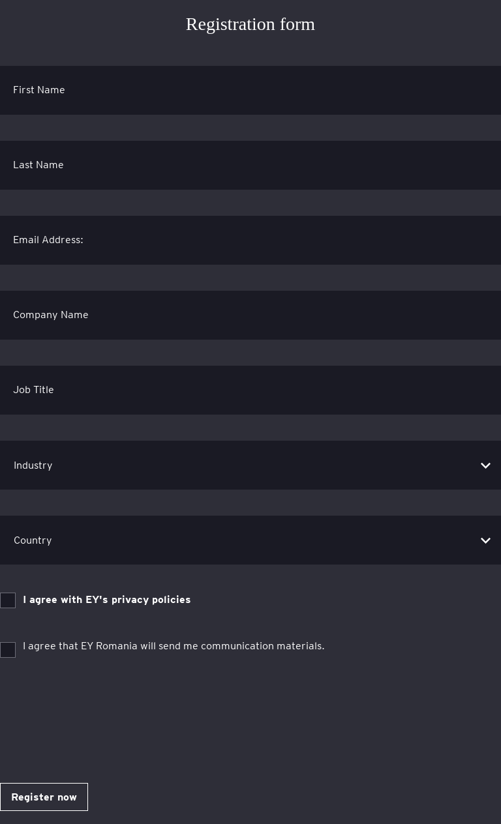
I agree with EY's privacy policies (107, 599)
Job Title (33, 389)
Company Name (51, 314)
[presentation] (99, 715)
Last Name (38, 164)
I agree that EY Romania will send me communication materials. (174, 646)
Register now (44, 797)
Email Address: (48, 239)
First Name (39, 89)
